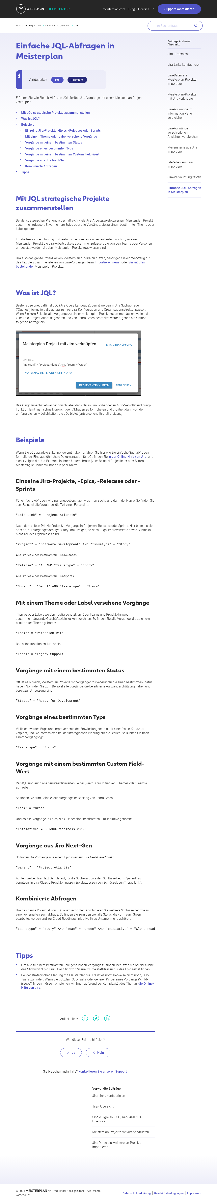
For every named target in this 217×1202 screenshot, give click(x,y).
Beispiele (27, 124)
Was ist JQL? (30, 118)
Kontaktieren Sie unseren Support (102, 1071)
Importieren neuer (108, 262)
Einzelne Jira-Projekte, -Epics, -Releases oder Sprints (63, 130)
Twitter (96, 1018)
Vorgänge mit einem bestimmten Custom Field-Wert (62, 154)
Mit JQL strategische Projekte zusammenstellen (55, 113)
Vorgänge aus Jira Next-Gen (45, 160)
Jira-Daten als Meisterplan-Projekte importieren (182, 79)
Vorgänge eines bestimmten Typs (49, 148)
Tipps (25, 172)
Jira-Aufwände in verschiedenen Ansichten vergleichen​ (183, 132)
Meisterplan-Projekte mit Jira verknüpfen (120, 1132)
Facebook (85, 1018)
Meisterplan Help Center (28, 25)
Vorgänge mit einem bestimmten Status (53, 142)
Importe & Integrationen (57, 25)
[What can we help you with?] (175, 26)
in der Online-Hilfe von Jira (127, 457)
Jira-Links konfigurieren (184, 65)
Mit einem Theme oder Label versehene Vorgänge (61, 136)
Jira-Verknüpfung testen (184, 177)
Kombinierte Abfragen (41, 166)
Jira (76, 25)
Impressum (194, 1193)
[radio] (71, 1052)
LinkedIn (107, 1018)
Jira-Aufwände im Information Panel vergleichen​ (180, 113)
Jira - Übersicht (178, 54)
